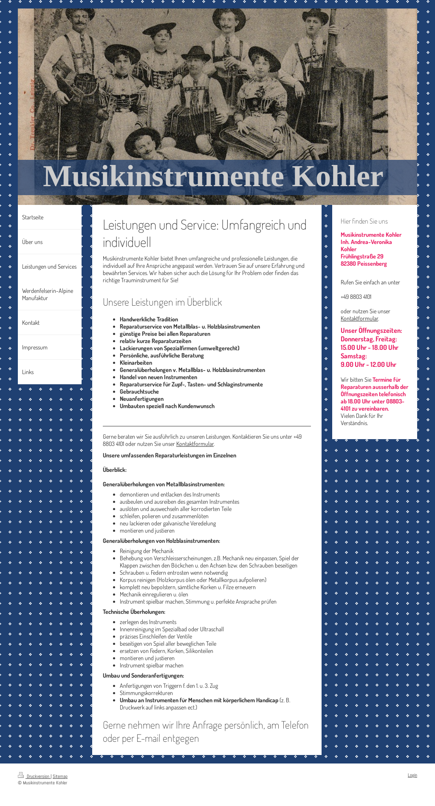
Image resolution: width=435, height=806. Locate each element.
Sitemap (60, 776)
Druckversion (34, 776)
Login (412, 775)
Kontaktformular (195, 443)
